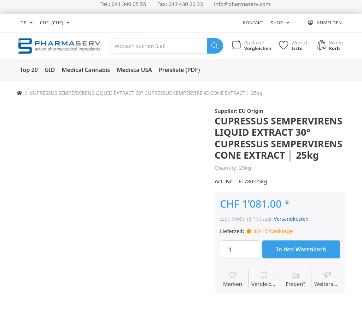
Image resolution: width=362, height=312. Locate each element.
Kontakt (253, 22)
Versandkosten (291, 218)
